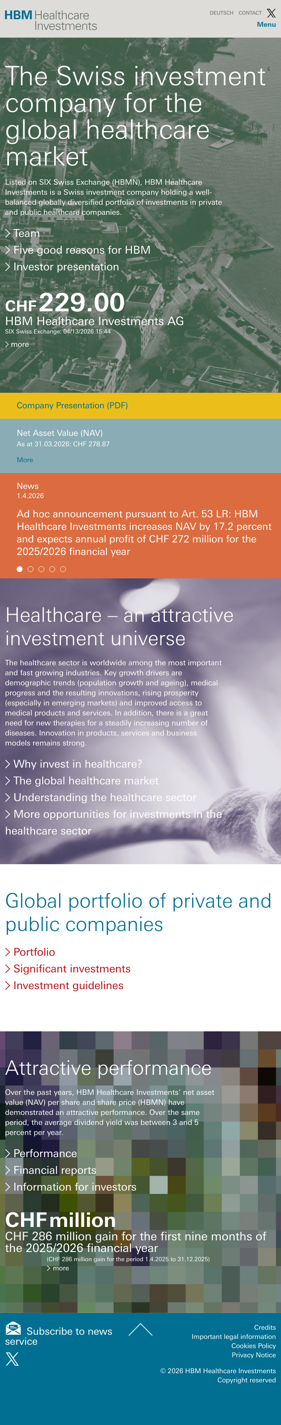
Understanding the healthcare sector (100, 797)
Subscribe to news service (58, 1336)
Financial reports (50, 1170)
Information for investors (71, 1186)
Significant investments (68, 968)
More (25, 460)
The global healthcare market (82, 780)
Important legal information (234, 1337)
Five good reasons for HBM (78, 250)
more (17, 344)
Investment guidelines (64, 985)
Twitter (271, 13)
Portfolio (30, 952)
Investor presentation (62, 266)
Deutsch (221, 13)
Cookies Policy (253, 1346)
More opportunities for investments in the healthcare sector (113, 821)
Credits (265, 1327)
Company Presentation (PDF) (72, 405)
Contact (250, 13)
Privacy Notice (254, 1355)
